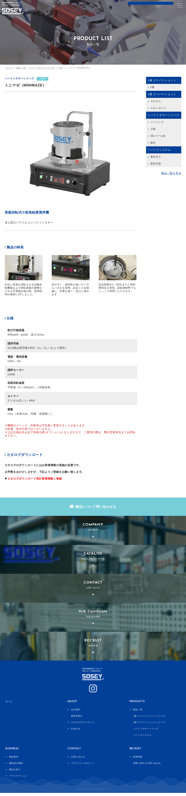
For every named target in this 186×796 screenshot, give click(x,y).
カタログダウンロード (93, 557)
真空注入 (155, 156)
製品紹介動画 (16, 766)
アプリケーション (18, 780)
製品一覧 (137, 713)
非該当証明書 (93, 616)
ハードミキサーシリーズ (19, 78)
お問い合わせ (93, 587)
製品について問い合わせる (96, 507)
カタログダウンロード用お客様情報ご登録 (34, 478)
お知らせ (75, 733)
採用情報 (93, 645)
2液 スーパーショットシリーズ (149, 726)
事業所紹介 (77, 719)
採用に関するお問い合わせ (147, 766)
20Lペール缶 (158, 135)
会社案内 (93, 528)
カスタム (155, 101)
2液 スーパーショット (162, 94)
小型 (43, 78)
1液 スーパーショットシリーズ (149, 719)
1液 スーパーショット (162, 80)
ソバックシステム (159, 149)
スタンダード (158, 108)
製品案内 (13, 760)
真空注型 (155, 163)
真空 (153, 142)
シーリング (157, 122)
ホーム (8, 704)
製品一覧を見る (171, 173)
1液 (152, 87)
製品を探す (15, 773)
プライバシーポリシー (82, 766)
